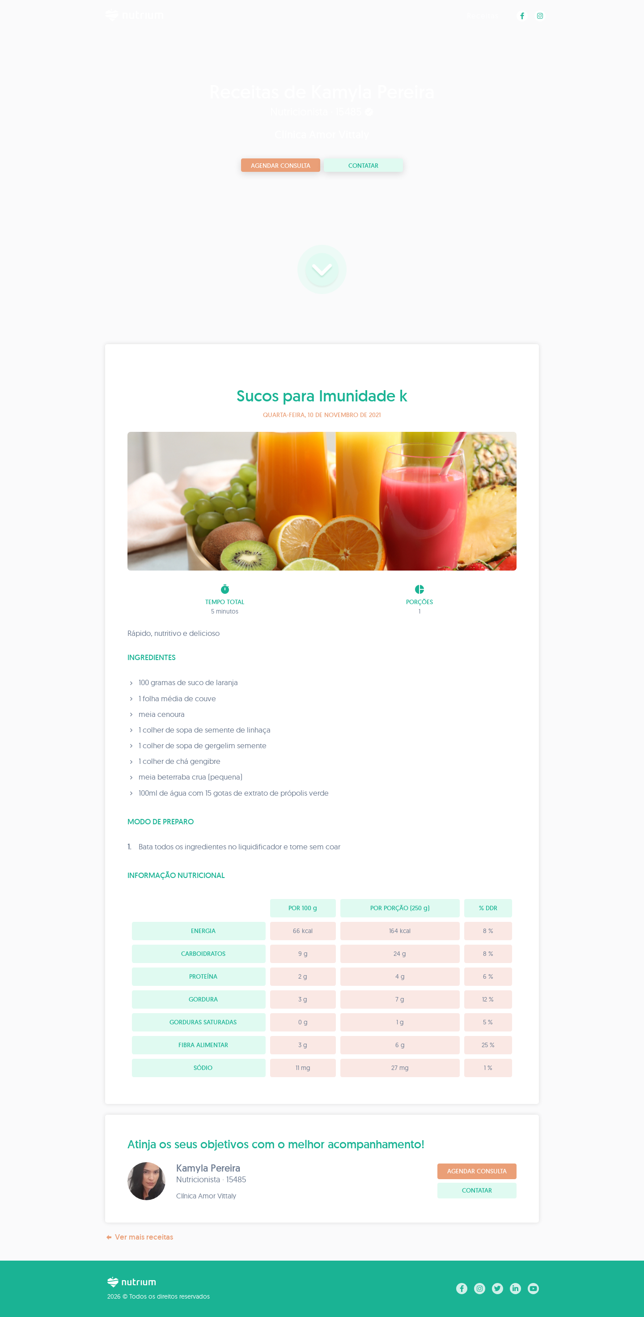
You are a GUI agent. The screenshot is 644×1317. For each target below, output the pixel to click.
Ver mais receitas (139, 1237)
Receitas (483, 15)
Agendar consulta (280, 166)
